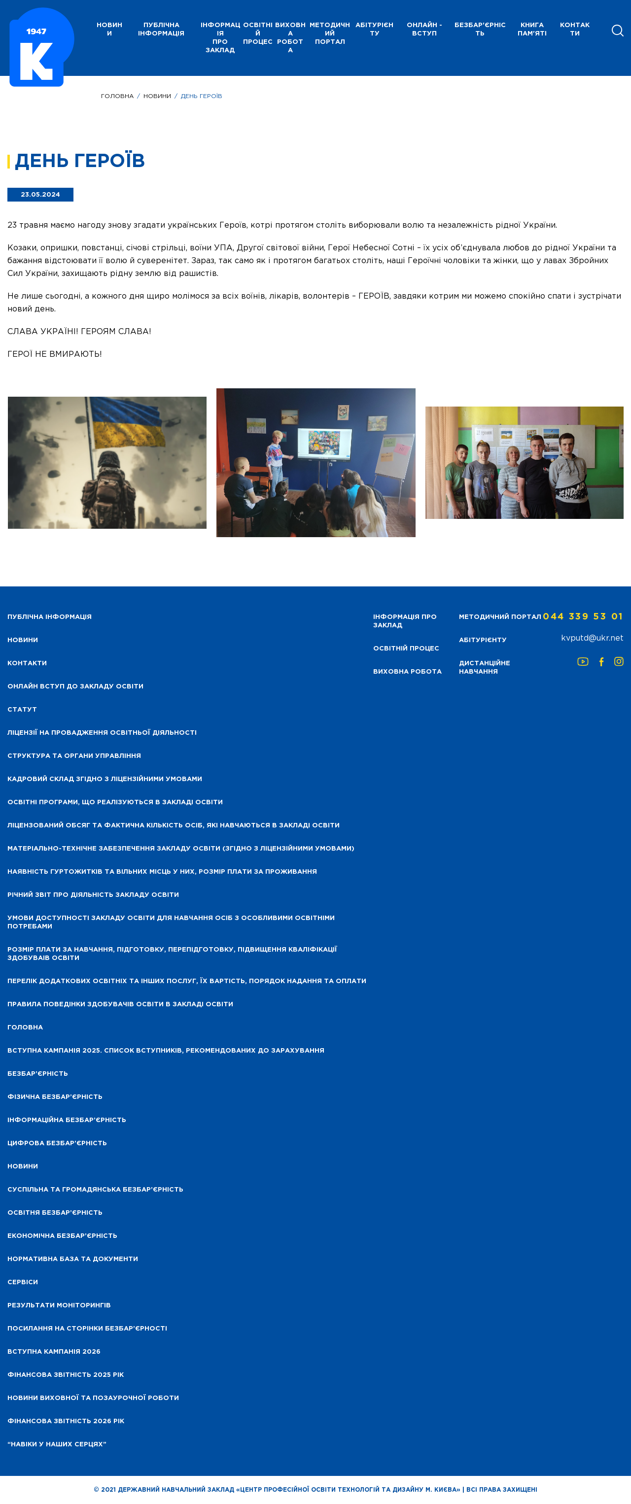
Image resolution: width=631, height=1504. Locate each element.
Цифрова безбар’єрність (57, 1143)
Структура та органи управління (74, 756)
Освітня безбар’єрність (55, 1213)
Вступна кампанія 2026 (54, 1352)
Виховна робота (290, 38)
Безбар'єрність (480, 29)
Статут (22, 710)
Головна (117, 96)
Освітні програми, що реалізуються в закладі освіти (115, 802)
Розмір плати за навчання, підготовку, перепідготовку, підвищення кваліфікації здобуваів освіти (172, 954)
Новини (157, 96)
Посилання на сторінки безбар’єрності (87, 1329)
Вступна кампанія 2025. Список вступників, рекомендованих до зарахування (165, 1051)
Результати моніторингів (59, 1305)
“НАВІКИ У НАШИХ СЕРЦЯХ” (56, 1444)
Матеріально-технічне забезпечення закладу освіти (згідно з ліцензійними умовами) (180, 849)
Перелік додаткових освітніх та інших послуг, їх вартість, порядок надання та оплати (186, 981)
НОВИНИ (109, 29)
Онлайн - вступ (424, 29)
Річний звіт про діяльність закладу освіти (93, 895)
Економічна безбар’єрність (62, 1236)
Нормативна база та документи (72, 1259)
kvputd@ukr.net (592, 638)
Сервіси (22, 1282)
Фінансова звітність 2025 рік (65, 1375)
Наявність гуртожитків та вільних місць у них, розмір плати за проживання (162, 872)
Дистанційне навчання (484, 668)
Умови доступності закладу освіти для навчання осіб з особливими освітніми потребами (171, 922)
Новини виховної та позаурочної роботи (93, 1398)
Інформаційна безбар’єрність (66, 1120)
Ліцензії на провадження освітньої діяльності (102, 733)
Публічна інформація (161, 29)
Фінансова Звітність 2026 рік (65, 1421)
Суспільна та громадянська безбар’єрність (95, 1190)
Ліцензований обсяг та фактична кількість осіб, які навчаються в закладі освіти (173, 825)
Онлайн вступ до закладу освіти (75, 686)
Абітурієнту (374, 29)
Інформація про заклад (220, 38)
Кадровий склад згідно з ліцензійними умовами (104, 779)
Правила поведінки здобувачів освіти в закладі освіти (120, 1004)
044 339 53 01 (583, 617)
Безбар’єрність (37, 1074)
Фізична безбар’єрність (55, 1097)
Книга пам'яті (532, 29)
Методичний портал (330, 34)
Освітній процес (258, 34)
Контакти (575, 29)
